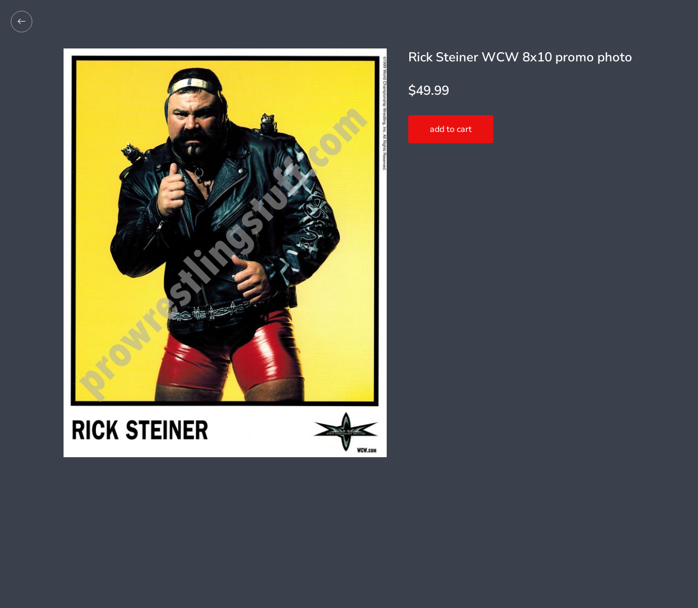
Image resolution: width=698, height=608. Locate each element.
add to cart (451, 129)
